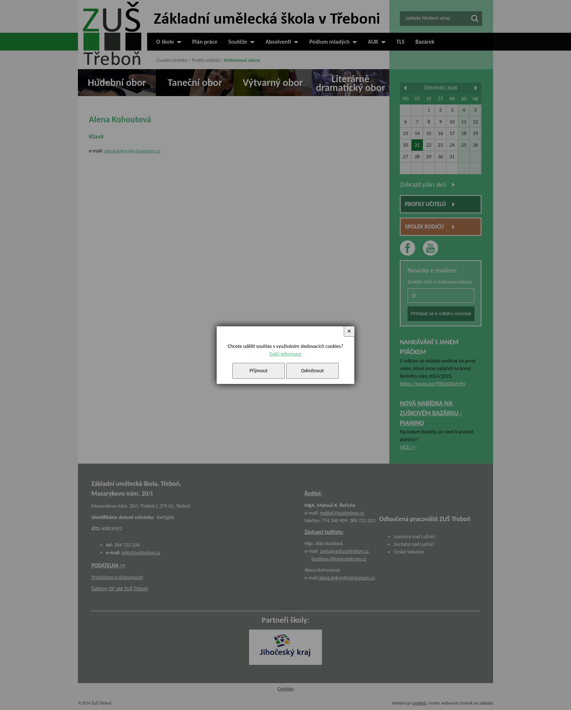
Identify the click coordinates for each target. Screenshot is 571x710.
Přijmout (258, 371)
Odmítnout (312, 371)
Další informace (285, 354)
